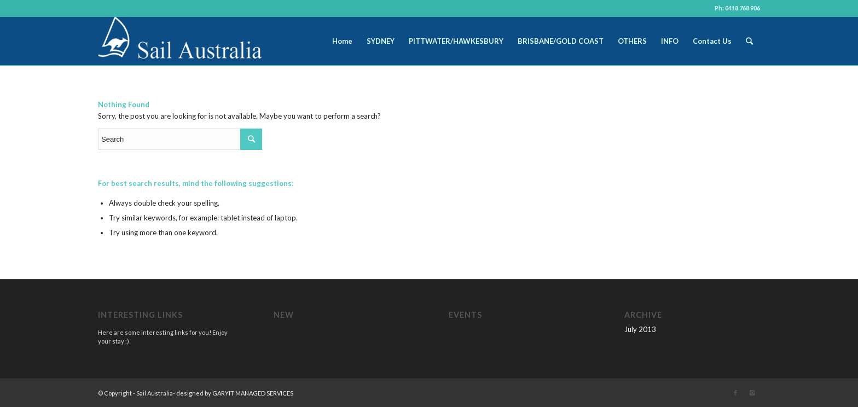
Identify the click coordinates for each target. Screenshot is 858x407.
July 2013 (640, 329)
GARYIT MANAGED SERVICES (252, 393)
